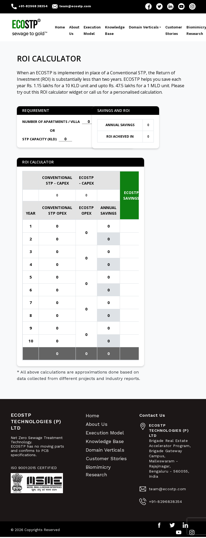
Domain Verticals (144, 27)
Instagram (192, 6)
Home (60, 27)
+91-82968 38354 (33, 6)
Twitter (159, 6)
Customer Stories (173, 30)
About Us (74, 30)
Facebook (148, 6)
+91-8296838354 (165, 501)
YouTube (181, 6)
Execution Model (92, 30)
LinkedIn (170, 6)
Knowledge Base (115, 30)
